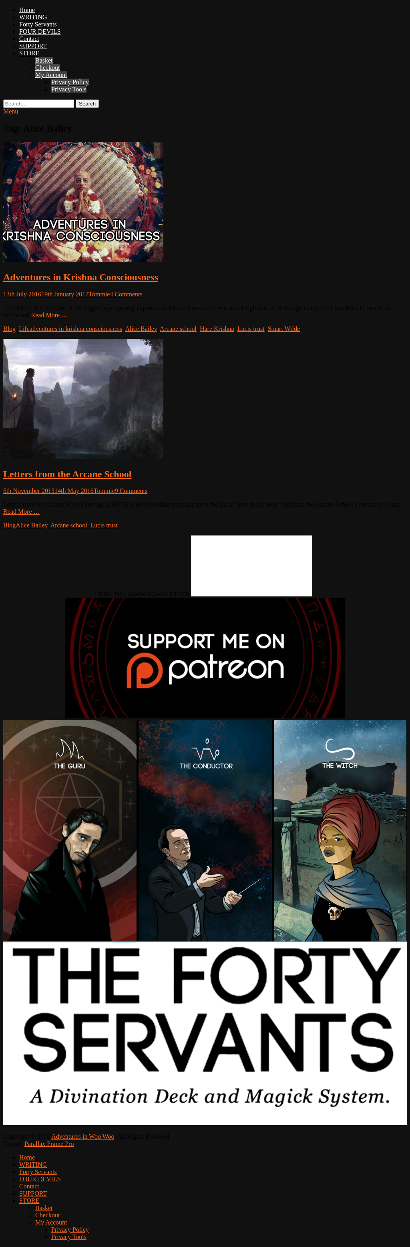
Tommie (99, 294)
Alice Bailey (141, 328)
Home (27, 9)
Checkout (47, 67)
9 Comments (131, 490)
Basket (44, 60)
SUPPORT (33, 46)
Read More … (49, 315)
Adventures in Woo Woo (82, 1136)
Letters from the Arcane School (67, 474)
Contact (29, 38)
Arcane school (178, 328)
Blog (9, 328)
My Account (51, 74)
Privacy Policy (70, 82)
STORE (29, 53)
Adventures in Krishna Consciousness (80, 277)
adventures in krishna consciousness (76, 328)
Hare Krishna (217, 328)
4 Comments (126, 294)
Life (24, 328)
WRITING (33, 17)
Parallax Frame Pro (49, 1143)
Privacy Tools (68, 89)
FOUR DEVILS (40, 31)
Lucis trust (251, 328)
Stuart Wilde (284, 328)
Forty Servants (38, 24)
